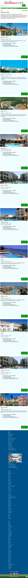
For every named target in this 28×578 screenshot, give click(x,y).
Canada (9, 484)
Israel (9, 521)
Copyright (9, 444)
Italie (9, 522)
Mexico (9, 540)
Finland (9, 507)
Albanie (9, 470)
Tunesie (9, 561)
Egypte (9, 500)
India (9, 516)
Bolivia (9, 477)
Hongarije (9, 512)
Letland (9, 529)
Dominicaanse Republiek (12, 497)
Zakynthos (12, 8)
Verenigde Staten (10, 564)
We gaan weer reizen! (11, 448)
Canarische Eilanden (11, 486)
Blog (9, 441)
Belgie (9, 476)
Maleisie (9, 536)
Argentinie (9, 473)
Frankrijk (9, 508)
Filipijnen (9, 505)
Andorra (9, 472)
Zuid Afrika (10, 567)
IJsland (9, 515)
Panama (9, 547)
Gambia (9, 509)
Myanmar (9, 542)
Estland (9, 504)
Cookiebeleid (10, 442)
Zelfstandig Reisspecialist (12, 449)
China (9, 487)
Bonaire (9, 479)
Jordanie (9, 525)
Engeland (9, 502)
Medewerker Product (11, 464)
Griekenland (6, 8)
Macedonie (10, 533)
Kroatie (9, 528)
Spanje (9, 553)
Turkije (9, 563)
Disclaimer (10, 445)
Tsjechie (9, 560)
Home (2, 8)
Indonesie (9, 518)
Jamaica (9, 524)
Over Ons (9, 437)
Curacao (9, 493)
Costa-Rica (10, 490)
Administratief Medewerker (12, 467)
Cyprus (9, 494)
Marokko (9, 539)
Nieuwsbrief (10, 435)
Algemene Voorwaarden (12, 438)
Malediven (9, 535)
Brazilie (9, 480)
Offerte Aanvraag (11, 434)
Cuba (9, 491)
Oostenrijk (9, 546)
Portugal (9, 550)
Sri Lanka (9, 554)
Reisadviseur (10, 463)
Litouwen (9, 531)
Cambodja (9, 483)
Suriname (9, 556)
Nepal (9, 543)
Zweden (9, 568)
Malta (9, 538)
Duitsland (9, 498)
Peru (9, 549)
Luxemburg (10, 532)
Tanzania (9, 557)
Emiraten (9, 501)
